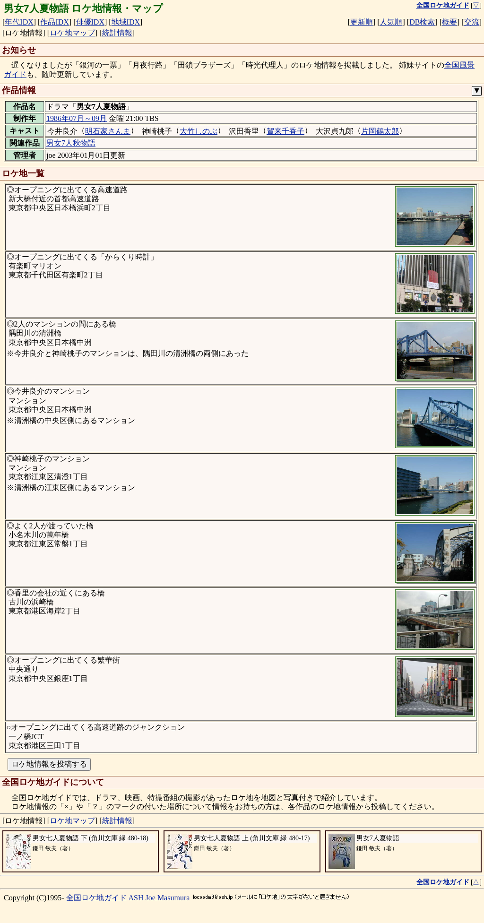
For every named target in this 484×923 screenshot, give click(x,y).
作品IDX (54, 22)
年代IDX (19, 22)
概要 (449, 22)
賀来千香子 (285, 131)
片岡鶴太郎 (380, 131)
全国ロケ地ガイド (96, 898)
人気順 (391, 22)
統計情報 (117, 33)
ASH (136, 898)
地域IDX (126, 22)
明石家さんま (107, 131)
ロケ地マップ (72, 33)
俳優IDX (90, 22)
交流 (471, 22)
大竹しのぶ (198, 131)
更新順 (361, 22)
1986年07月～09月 (76, 118)
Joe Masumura (168, 898)
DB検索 (422, 22)
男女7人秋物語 (70, 143)
